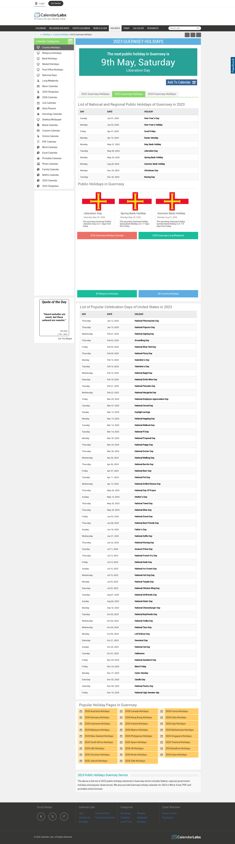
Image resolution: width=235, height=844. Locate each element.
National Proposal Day (145, 438)
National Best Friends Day (147, 523)
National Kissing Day (144, 542)
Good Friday (150, 131)
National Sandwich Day (145, 660)
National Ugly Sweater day (147, 692)
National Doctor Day (144, 451)
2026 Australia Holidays (97, 711)
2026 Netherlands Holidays (180, 730)
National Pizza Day (143, 353)
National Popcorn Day (145, 327)
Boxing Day (149, 177)
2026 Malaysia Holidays (97, 730)
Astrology (125, 813)
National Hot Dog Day (145, 575)
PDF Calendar (49, 141)
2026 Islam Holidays (176, 754)
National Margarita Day (145, 392)
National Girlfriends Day (146, 595)
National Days (49, 75)
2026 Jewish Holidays (96, 761)
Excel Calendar (49, 152)
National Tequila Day (144, 581)
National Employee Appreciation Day (151, 399)
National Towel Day (144, 503)
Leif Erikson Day (142, 634)
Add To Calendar (179, 82)
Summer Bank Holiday (154, 164)
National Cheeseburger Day (147, 608)
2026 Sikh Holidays (135, 761)
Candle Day (140, 679)
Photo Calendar (50, 164)
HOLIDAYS (115, 28)
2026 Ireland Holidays (136, 723)
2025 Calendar (49, 180)
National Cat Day (142, 647)
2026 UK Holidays (134, 748)
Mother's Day (141, 497)
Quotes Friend (169, 813)
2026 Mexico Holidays (136, 730)
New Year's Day (151, 118)
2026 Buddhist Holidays (178, 748)
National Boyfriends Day (146, 614)
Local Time (126, 822)
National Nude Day (143, 562)
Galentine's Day (142, 360)
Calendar (125, 817)
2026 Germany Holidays (97, 717)
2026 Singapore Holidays (179, 736)
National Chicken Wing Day (147, 588)
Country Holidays (60, 34)
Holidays (46, 34)
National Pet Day (142, 477)
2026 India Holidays (176, 717)
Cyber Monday (141, 673)
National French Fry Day (146, 555)
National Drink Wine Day (146, 379)
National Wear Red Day (145, 347)
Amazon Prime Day (144, 549)
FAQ (81, 813)
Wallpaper (142, 817)
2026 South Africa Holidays (99, 742)
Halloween (139, 653)
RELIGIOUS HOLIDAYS (59, 28)
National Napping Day (145, 418)
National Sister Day (144, 601)
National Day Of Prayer (145, 490)
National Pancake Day (145, 386)
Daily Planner (49, 108)
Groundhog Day (142, 340)
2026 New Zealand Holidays (99, 736)
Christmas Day (151, 170)
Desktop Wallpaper (52, 119)
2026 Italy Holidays (176, 723)
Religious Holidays (52, 53)
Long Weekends (50, 80)
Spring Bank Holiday (153, 157)
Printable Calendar (52, 158)
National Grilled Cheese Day (148, 484)
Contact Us (84, 817)
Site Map (83, 822)
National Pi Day (142, 431)
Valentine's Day (142, 366)
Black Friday (140, 666)
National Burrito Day (144, 464)
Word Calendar (49, 147)
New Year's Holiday (153, 125)
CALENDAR (41, 28)
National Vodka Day (144, 621)
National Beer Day (143, 471)
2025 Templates (50, 186)
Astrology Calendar (52, 114)
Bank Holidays (49, 58)
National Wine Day (143, 510)
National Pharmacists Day (147, 321)
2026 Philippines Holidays (138, 736)
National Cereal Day (144, 405)
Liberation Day (151, 151)
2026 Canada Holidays (137, 711)
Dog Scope (167, 817)
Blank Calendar (50, 125)
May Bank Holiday (152, 144)
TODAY (126, 28)
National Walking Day (144, 458)
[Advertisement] (54, 243)
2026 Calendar (49, 97)
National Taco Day (143, 627)
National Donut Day (144, 516)
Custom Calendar (51, 130)
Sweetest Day (141, 640)
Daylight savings (142, 412)
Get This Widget (65, 339)
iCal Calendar (49, 103)
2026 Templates (50, 91)
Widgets (141, 813)
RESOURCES (152, 28)
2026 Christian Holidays (97, 754)
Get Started (56, 3)
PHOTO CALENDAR (81, 28)
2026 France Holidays (177, 711)
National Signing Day (144, 334)
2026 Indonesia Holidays (97, 723)
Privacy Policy (102, 813)
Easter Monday (151, 138)
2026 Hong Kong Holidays (138, 717)
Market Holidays (50, 64)
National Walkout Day (145, 425)
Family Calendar (50, 169)
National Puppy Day (144, 445)
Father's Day (141, 529)
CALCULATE (138, 28)
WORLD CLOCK (100, 28)
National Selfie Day (143, 536)
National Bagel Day (143, 373)
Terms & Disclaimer (105, 817)
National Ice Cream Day (146, 568)
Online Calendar (50, 136)
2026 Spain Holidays (136, 742)
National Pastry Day (144, 686)
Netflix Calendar (50, 175)
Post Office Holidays (52, 69)
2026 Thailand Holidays (178, 742)
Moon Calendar (50, 86)
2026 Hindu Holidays (136, 754)
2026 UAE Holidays (94, 748)
